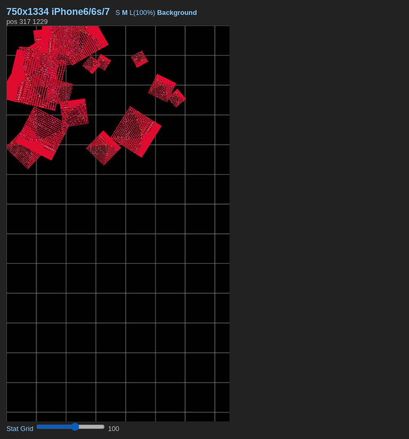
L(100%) (142, 12)
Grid (26, 429)
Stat (12, 429)
